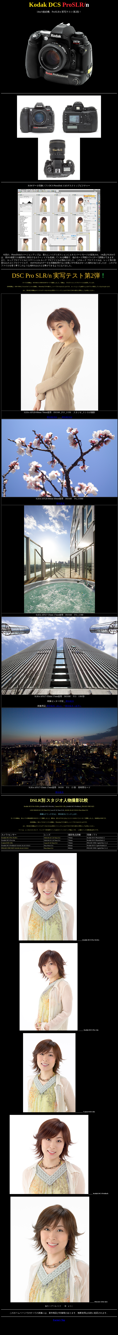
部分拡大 (60, 503)
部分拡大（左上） (55, 706)
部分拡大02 (67, 417)
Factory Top (59, 1320)
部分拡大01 (52, 417)
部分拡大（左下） (73, 706)
